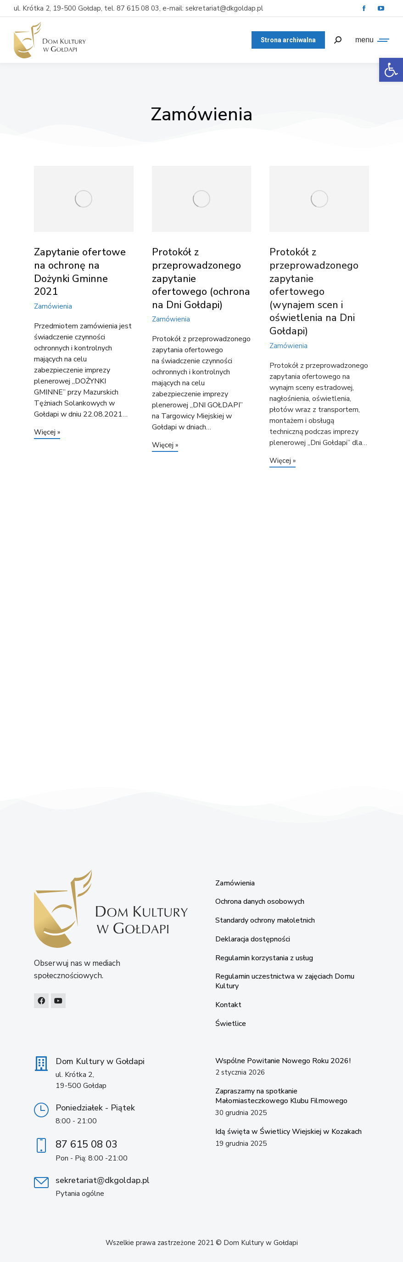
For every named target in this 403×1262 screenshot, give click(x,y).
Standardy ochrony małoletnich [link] (265, 920)
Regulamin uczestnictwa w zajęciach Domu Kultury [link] (284, 981)
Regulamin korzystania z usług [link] (264, 958)
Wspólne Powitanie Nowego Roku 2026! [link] (283, 1061)
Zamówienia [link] (53, 306)
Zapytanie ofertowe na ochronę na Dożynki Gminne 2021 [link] (80, 272)
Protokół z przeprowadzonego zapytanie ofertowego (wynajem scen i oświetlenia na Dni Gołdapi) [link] (313, 291)
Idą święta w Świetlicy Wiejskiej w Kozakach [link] (288, 1132)
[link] (391, 70)
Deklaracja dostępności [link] (252, 939)
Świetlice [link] (230, 1024)
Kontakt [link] (228, 1005)
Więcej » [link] (47, 433)
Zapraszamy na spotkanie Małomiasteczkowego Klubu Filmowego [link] (281, 1096)
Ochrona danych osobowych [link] (259, 902)
